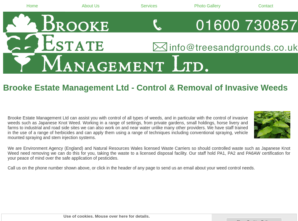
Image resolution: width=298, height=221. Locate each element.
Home (32, 5)
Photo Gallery (207, 5)
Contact (265, 5)
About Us (91, 5)
